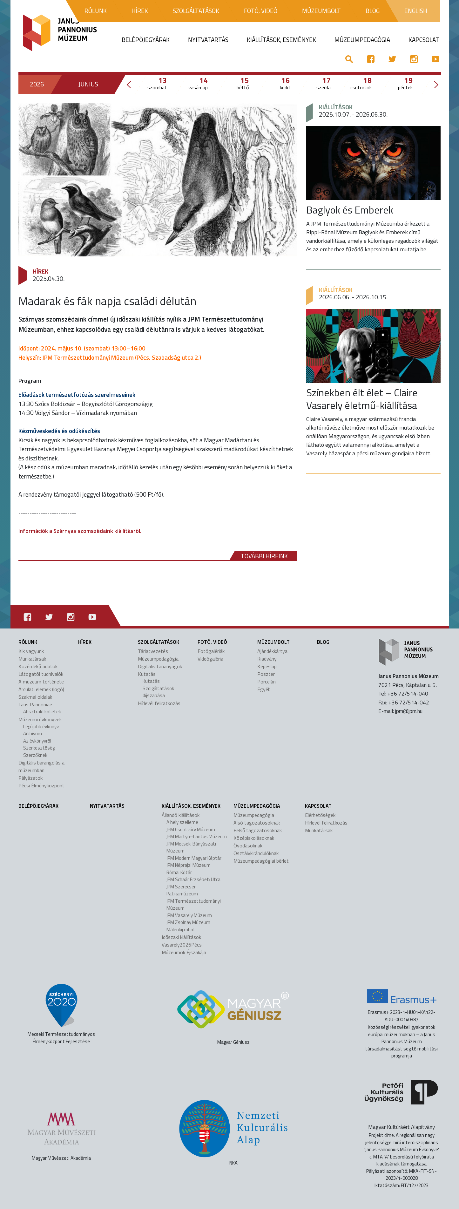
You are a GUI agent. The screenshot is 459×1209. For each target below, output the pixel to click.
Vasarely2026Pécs (182, 944)
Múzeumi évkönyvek (40, 719)
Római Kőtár (179, 872)
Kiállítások (336, 107)
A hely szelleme (182, 822)
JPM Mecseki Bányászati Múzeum (191, 847)
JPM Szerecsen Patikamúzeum (182, 890)
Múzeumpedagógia (158, 658)
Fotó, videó (212, 642)
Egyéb (264, 689)
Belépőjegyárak (38, 806)
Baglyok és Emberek (349, 209)
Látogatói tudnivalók (40, 674)
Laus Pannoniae (35, 704)
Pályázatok (30, 778)
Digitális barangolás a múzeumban (41, 766)
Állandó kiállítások (180, 815)
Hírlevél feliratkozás (159, 703)
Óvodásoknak (247, 845)
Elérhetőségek (320, 815)
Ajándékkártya (272, 651)
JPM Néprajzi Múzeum (188, 865)
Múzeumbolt (273, 642)
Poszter (266, 674)
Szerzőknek (35, 755)
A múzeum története (41, 681)
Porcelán (266, 681)
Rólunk (27, 642)
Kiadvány (267, 658)
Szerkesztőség (39, 747)
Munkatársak (32, 658)
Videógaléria (210, 658)
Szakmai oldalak (35, 697)
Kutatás (147, 674)
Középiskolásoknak (253, 838)
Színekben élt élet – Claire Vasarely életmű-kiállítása (362, 399)
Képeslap (267, 666)
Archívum (32, 733)
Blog (323, 642)
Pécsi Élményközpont (41, 785)
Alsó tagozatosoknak (256, 822)
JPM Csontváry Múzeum (190, 829)
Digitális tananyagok (160, 666)
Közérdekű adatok (37, 666)
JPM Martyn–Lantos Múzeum (196, 836)
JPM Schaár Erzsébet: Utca (193, 879)
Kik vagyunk (31, 651)
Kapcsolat (318, 806)
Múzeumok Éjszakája (184, 952)
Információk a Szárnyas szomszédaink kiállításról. (79, 530)
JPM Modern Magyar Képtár (193, 858)
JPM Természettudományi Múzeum (193, 904)
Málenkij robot (180, 929)
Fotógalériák (211, 651)
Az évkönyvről (37, 740)
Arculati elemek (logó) (41, 689)
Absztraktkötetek (42, 711)
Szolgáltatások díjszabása (158, 692)
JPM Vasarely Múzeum (189, 915)
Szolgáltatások (158, 642)
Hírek (40, 271)
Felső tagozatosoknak (257, 830)
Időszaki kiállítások (181, 937)
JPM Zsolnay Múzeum (188, 922)
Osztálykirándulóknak (256, 853)
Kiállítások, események (191, 806)
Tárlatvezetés (153, 651)
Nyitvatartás (107, 806)
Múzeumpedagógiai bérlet (261, 861)
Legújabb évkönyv (41, 726)
